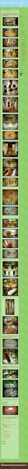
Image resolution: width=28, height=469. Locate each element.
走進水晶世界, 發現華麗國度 (24, 47)
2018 (21, 19)
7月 (21, 62)
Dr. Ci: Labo (4, 439)
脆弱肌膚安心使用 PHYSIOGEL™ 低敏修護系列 (24, 35)
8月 (21, 29)
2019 (21, 18)
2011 (21, 69)
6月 (21, 63)
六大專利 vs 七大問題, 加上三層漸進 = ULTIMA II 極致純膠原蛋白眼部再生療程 (24, 52)
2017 (21, 20)
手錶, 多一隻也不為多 (23, 53)
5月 (21, 64)
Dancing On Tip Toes (9, 3)
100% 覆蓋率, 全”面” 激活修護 (24, 31)
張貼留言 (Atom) (4, 461)
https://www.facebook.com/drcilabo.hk (7, 421)
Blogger (16, 467)
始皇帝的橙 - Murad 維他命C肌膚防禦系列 (23, 39)
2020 (21, 17)
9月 (21, 28)
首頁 (2, 5)
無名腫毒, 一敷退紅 (23, 30)
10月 (21, 27)
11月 (21, 26)
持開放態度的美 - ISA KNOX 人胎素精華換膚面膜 (24, 43)
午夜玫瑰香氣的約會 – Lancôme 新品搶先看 (23, 54)
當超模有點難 (22, 33)
